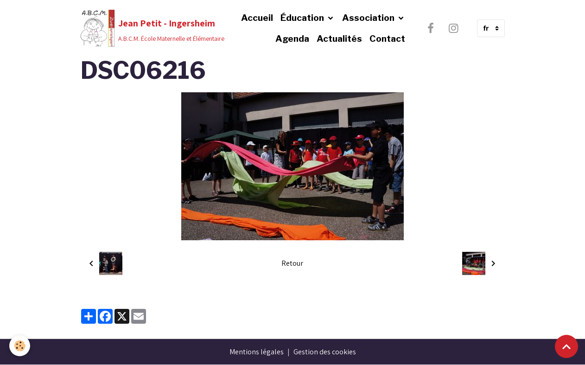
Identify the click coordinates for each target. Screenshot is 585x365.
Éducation (303, 17)
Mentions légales (256, 352)
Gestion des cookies (324, 352)
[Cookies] (19, 345)
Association (369, 17)
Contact (387, 38)
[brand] (135, 28)
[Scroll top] (566, 346)
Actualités (339, 38)
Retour (292, 263)
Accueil (257, 17)
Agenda (292, 38)
